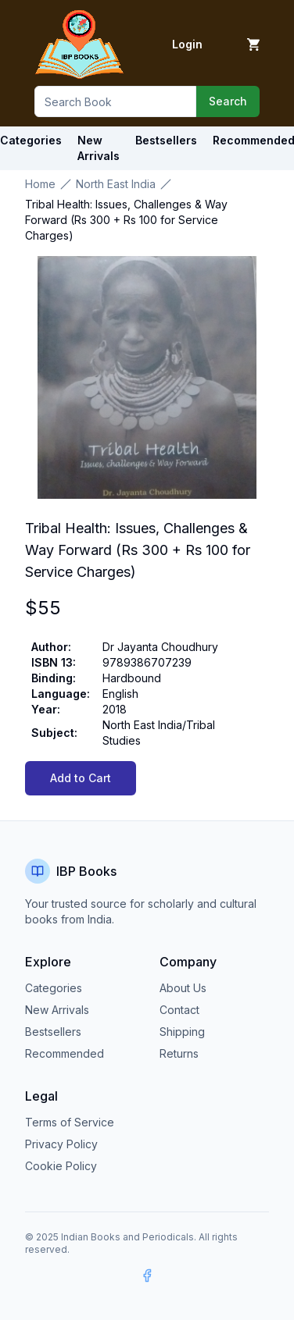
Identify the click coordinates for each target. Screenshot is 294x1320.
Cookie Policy (61, 1165)
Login (187, 44)
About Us (183, 987)
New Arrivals (57, 1009)
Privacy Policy (61, 1144)
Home (40, 183)
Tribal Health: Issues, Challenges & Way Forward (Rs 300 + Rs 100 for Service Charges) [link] (126, 219)
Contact (179, 1009)
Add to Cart (80, 778)
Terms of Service (69, 1122)
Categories (53, 987)
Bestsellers (53, 1031)
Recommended (64, 1053)
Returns (179, 1053)
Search (228, 101)
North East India (116, 183)
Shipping (182, 1031)
